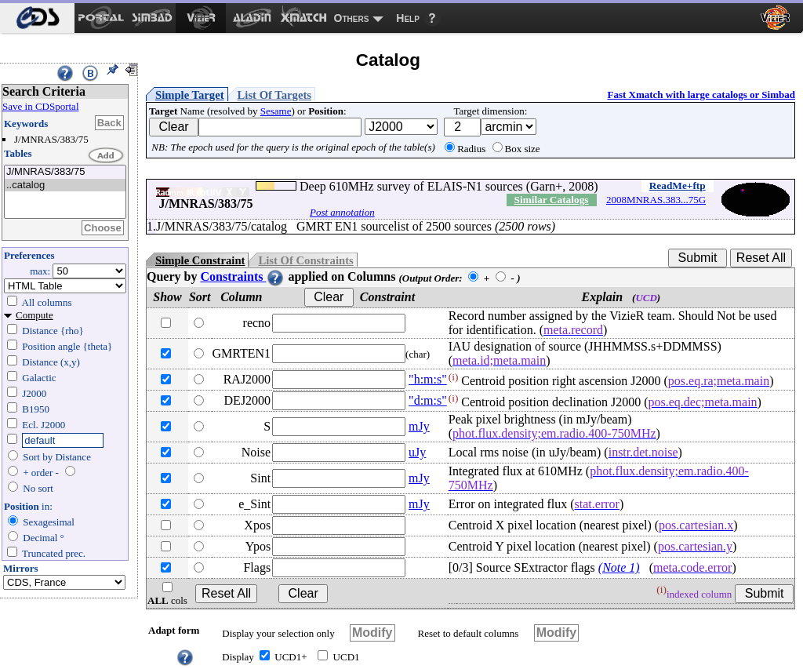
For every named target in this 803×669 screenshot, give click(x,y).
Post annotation (342, 212)
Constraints (242, 276)
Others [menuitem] (351, 18)
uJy (417, 452)
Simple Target (189, 95)
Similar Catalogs (551, 199)
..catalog (65, 185)
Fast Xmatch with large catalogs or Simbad (701, 94)
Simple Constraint (200, 260)
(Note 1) (619, 567)
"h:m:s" (428, 379)
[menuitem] (37, 18)
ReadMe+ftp (677, 185)
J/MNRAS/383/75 (65, 172)
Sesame (276, 111)
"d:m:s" (428, 400)
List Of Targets (274, 95)
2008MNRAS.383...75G (656, 199)
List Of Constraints (305, 260)
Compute (34, 315)
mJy (419, 426)
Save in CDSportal (40, 106)
